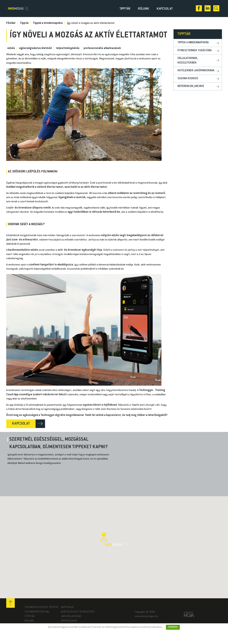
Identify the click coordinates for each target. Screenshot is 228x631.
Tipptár (124, 9)
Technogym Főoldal (37, 612)
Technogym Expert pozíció (41, 607)
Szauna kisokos (187, 78)
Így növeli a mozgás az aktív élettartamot (90, 23)
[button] (114, 539)
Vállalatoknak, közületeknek (187, 60)
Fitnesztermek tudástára (194, 50)
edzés (11, 48)
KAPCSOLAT (21, 424)
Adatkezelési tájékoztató (77, 612)
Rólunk (143, 9)
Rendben (172, 627)
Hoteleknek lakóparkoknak (196, 70)
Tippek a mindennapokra (48, 23)
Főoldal (10, 23)
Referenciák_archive (190, 86)
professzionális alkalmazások (102, 48)
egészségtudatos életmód (35, 48)
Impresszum (69, 621)
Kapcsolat (165, 9)
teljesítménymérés (67, 48)
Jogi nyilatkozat (71, 616)
